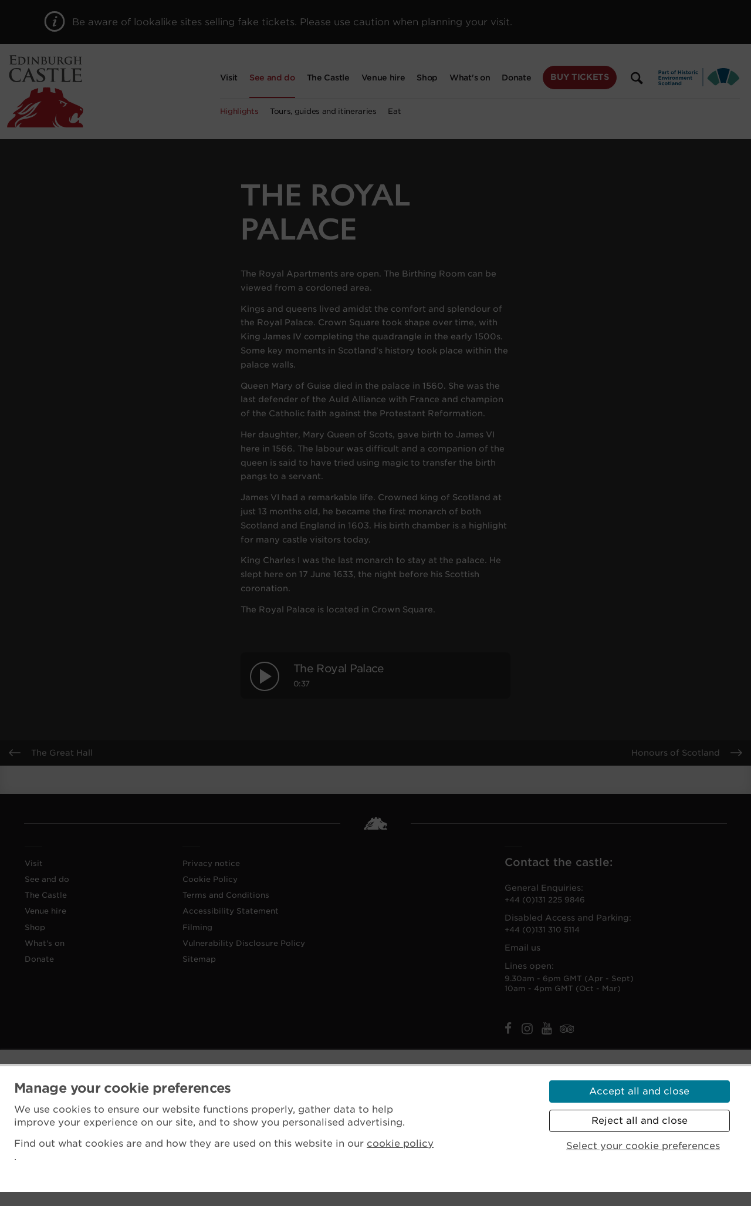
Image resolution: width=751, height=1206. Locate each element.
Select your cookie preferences (643, 1145)
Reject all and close (639, 1120)
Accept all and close (639, 1091)
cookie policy (400, 1143)
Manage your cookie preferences (122, 1088)
